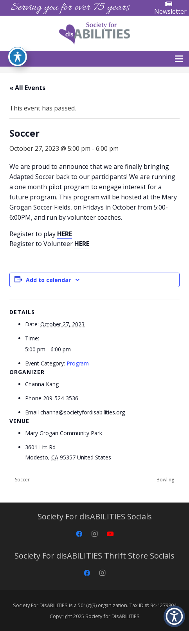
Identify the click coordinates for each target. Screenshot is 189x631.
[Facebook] (79, 534)
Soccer (22, 479)
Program (78, 363)
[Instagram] (95, 534)
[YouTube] (110, 534)
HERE (64, 234)
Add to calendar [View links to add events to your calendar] (48, 280)
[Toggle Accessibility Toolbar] (17, 56)
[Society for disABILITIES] (94, 33)
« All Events (27, 87)
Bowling (166, 479)
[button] (179, 59)
